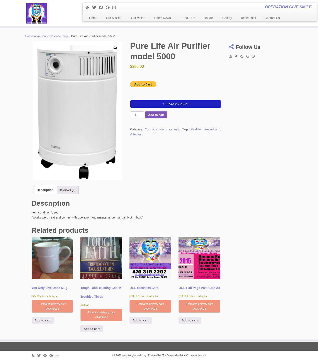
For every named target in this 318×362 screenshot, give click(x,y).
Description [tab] (45, 190)
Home (93, 18)
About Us (188, 18)
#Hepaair (136, 134)
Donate (209, 18)
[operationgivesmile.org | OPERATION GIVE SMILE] (36, 13)
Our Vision (138, 18)
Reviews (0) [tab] (67, 190)
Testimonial (248, 18)
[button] (115, 48)
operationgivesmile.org (134, 355)
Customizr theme (195, 355)
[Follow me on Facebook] (102, 7)
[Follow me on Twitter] (95, 7)
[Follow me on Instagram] (115, 7)
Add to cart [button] (43, 320)
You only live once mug (52, 36)
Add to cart (156, 115)
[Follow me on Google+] (109, 7)
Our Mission (114, 18)
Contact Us (272, 18)
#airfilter (196, 129)
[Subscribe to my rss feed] (89, 7)
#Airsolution (212, 129)
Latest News (164, 18)
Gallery (227, 18)
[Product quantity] (137, 114)
